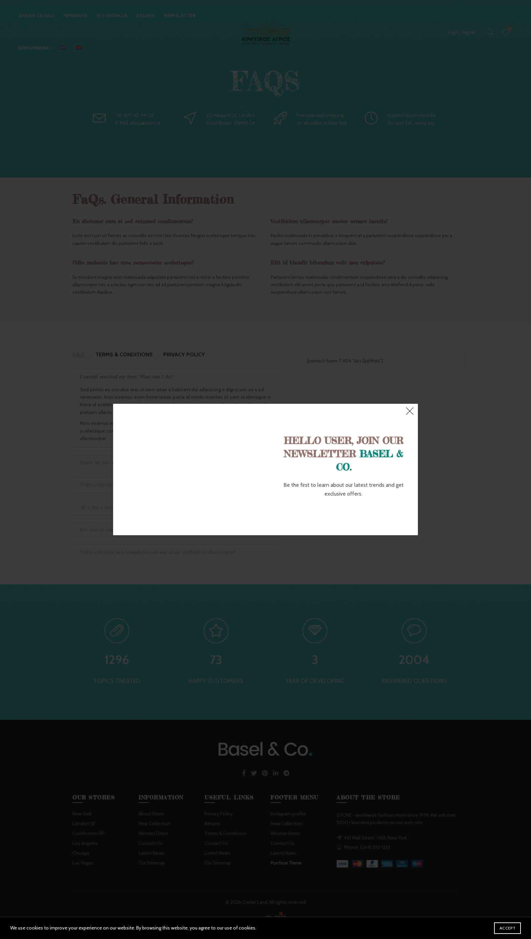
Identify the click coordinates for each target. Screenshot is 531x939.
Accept (507, 928)
